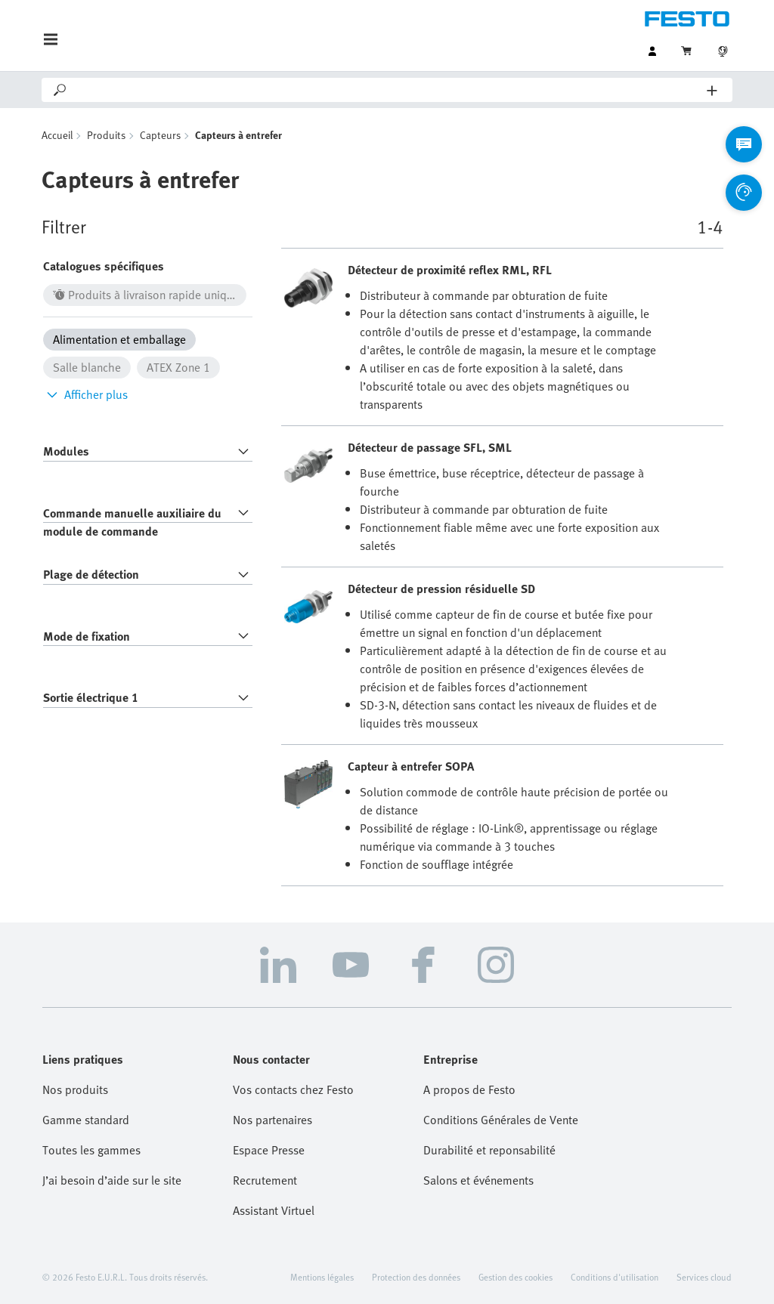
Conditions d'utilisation (614, 1277)
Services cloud (704, 1277)
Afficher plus (85, 394)
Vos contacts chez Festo (293, 1089)
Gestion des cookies (515, 1277)
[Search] (388, 90)
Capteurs (160, 135)
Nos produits (75, 1089)
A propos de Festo (469, 1089)
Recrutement (265, 1180)
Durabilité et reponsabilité (489, 1150)
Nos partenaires (272, 1120)
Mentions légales (322, 1277)
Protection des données (416, 1277)
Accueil (57, 135)
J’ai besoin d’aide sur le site (111, 1180)
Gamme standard (85, 1120)
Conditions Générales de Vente (500, 1120)
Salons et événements (478, 1180)
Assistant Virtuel (273, 1210)
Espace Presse (269, 1150)
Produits (106, 135)
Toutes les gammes (91, 1150)
